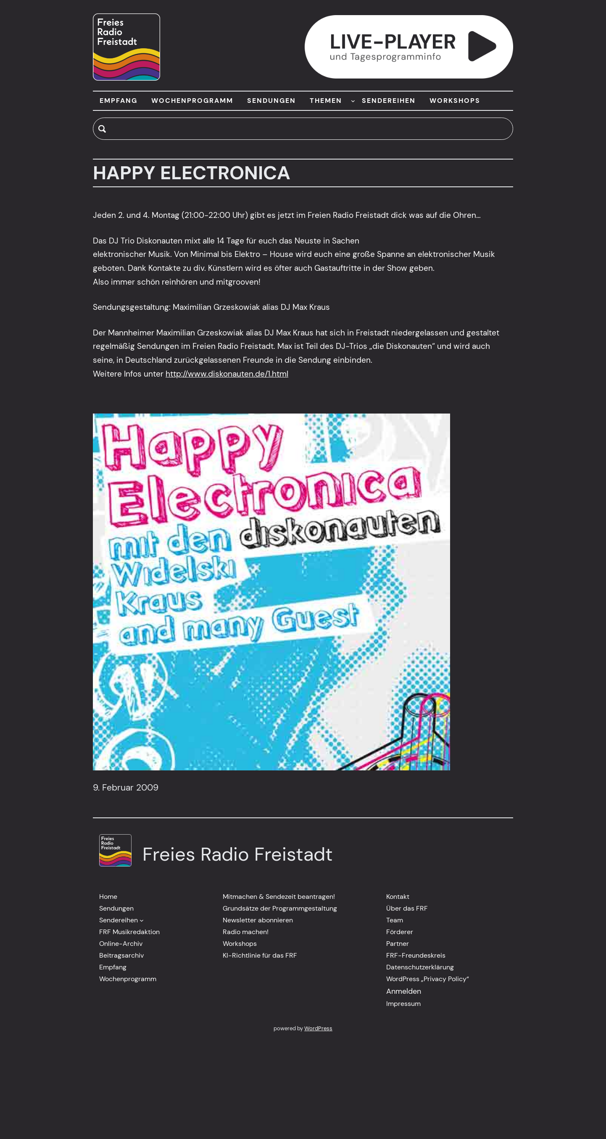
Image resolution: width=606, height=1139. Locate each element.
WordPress (318, 1028)
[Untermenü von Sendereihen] (142, 920)
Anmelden (403, 991)
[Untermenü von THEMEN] (353, 101)
